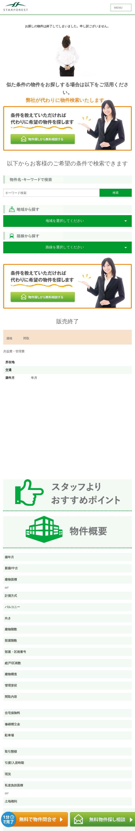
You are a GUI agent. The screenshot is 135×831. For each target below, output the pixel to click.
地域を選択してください (65, 221)
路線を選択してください (65, 247)
